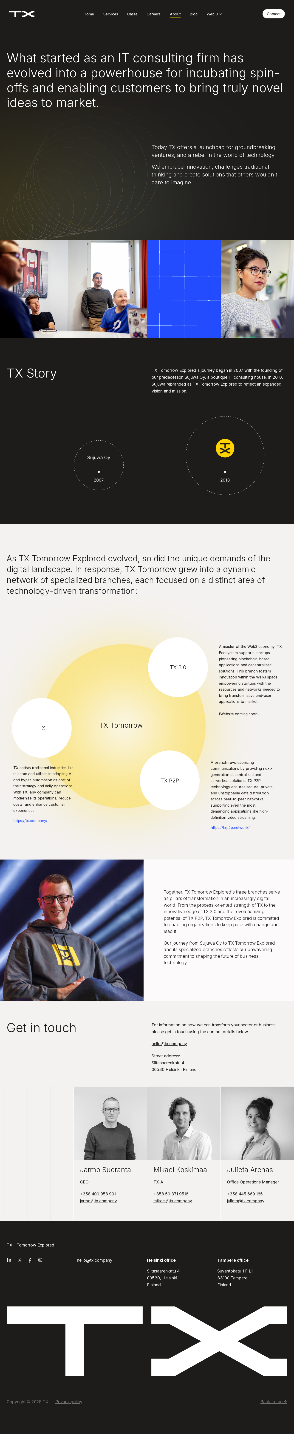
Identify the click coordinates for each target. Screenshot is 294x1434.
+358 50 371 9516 (170, 1194)
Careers (154, 14)
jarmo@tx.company (98, 1200)
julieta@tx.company (245, 1200)
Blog (194, 14)
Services (110, 14)
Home (88, 14)
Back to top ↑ (273, 1401)
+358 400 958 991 (98, 1194)
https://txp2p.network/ (230, 827)
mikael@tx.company (172, 1200)
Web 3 (214, 14)
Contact (273, 14)
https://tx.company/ (30, 820)
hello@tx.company (169, 1043)
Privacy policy (68, 1401)
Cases (132, 14)
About (175, 14)
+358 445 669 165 (245, 1194)
